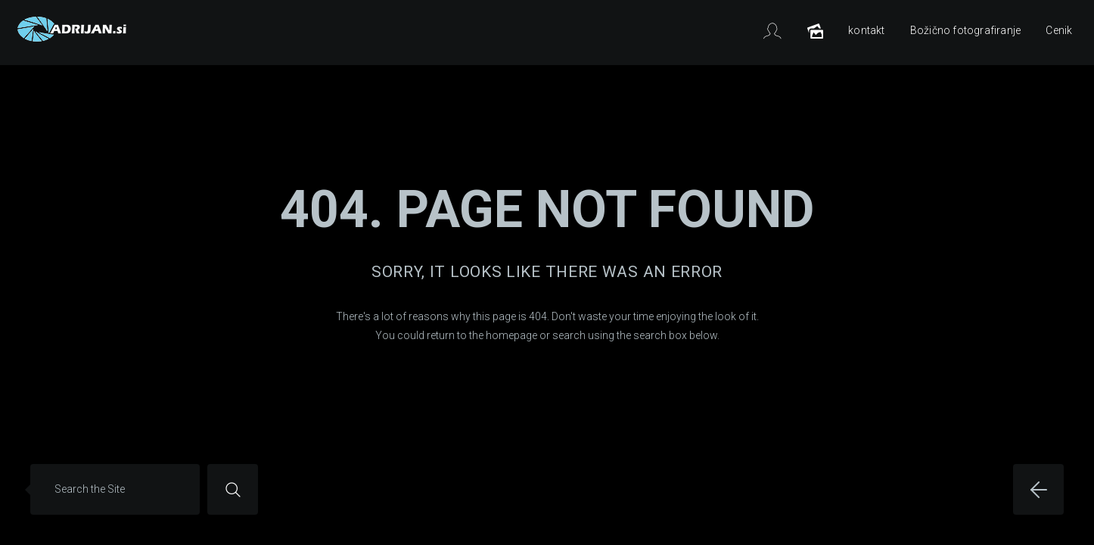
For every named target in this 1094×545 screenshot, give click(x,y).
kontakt (866, 30)
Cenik (1059, 30)
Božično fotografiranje (965, 30)
